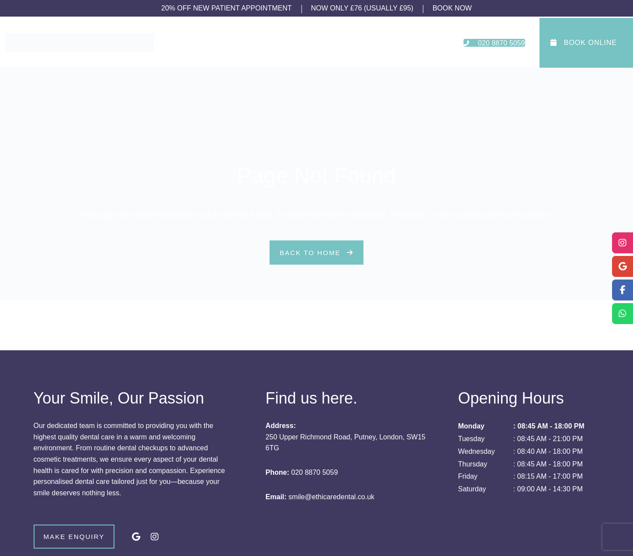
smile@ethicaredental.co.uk (331, 497)
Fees (357, 42)
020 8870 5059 (314, 472)
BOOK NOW (452, 8)
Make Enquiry (87, 537)
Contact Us (396, 42)
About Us (213, 42)
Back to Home (316, 253)
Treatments (260, 42)
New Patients (314, 42)
